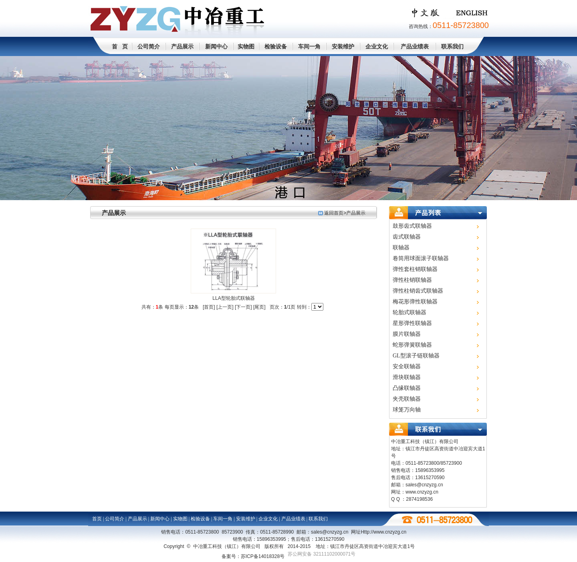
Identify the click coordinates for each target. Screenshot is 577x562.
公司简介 (148, 46)
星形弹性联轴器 (412, 323)
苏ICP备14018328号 (262, 556)
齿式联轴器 (407, 237)
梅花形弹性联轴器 (415, 302)
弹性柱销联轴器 (412, 280)
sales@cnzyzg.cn (424, 485)
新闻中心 (216, 46)
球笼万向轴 (407, 410)
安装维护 (343, 46)
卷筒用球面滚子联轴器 (421, 258)
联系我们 (452, 46)
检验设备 (275, 46)
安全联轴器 (407, 366)
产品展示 (182, 46)
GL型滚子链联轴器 (416, 356)
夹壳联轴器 (407, 399)
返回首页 (333, 213)
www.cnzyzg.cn (422, 492)
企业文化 (376, 46)
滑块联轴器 (407, 377)
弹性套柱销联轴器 (415, 269)
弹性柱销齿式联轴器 (418, 291)
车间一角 (309, 46)
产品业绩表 (415, 46)
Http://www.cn (383, 532)
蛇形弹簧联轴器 (412, 345)
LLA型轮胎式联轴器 (233, 298)
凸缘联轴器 (407, 388)
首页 (97, 519)
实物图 (246, 46)
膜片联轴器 (407, 334)
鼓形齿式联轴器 (412, 226)
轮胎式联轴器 (409, 312)
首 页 (120, 46)
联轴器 (401, 248)
